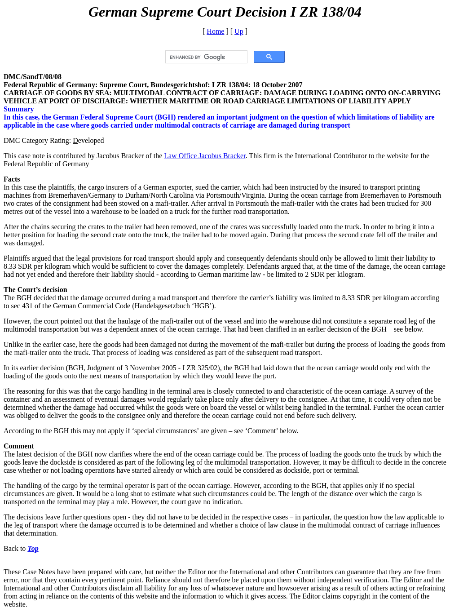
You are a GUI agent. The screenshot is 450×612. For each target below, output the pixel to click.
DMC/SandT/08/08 (33, 76)
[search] (205, 57)
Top (32, 548)
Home (215, 31)
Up (238, 31)
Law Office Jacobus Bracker (204, 156)
